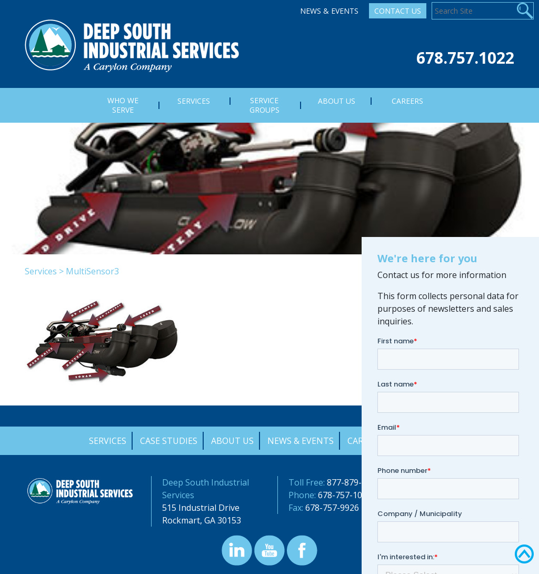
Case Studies (168, 441)
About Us (232, 441)
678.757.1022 (465, 57)
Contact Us (397, 11)
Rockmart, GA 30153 (201, 520)
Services (41, 271)
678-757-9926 (332, 507)
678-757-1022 (345, 495)
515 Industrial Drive (200, 507)
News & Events (329, 11)
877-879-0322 (354, 482)
